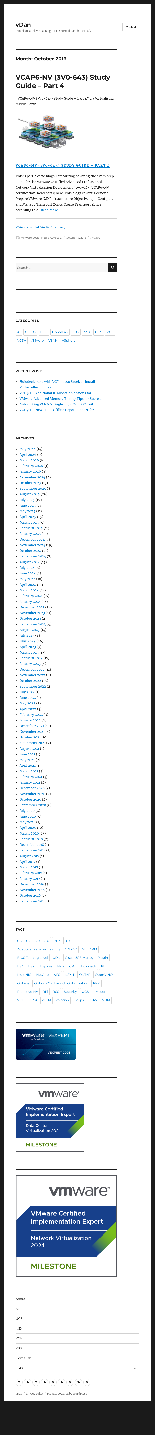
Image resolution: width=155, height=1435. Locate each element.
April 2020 (28, 828)
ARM (93, 949)
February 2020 (31, 839)
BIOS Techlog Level (32, 958)
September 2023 (33, 624)
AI (18, 332)
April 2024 (28, 585)
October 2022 (30, 681)
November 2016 (32, 890)
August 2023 (30, 630)
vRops (79, 1000)
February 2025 (31, 528)
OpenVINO (104, 975)
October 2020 (30, 799)
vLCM (46, 1000)
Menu (130, 27)
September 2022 (33, 686)
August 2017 (29, 856)
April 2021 (28, 765)
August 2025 (30, 494)
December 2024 (32, 539)
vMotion (62, 1000)
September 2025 (33, 488)
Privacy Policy (34, 1393)
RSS (56, 992)
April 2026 (28, 454)
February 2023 (31, 658)
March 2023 (29, 652)
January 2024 (30, 601)
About (21, 1299)
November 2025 (32, 477)
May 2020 (27, 822)
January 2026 (30, 471)
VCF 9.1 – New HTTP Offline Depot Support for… (58, 410)
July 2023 (27, 635)
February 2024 (31, 596)
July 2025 (27, 500)
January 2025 (30, 534)
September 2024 (33, 556)
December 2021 (32, 726)
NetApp (42, 975)
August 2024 (30, 562)
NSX (87, 332)
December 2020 (32, 788)
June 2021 (27, 754)
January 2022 (30, 720)
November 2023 (32, 613)
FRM (61, 966)
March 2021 (29, 771)
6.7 (28, 941)
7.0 (37, 941)
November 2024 (32, 545)
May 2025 (27, 511)
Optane (23, 983)
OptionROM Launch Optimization (61, 983)
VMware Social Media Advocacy (40, 227)
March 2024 (29, 590)
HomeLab (60, 332)
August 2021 (29, 748)
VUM (106, 1000)
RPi (45, 992)
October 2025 (30, 483)
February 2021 (31, 777)
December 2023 (32, 607)
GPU (72, 966)
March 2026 (29, 460)
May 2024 (27, 579)
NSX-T (69, 975)
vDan (23, 24)
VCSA (21, 340)
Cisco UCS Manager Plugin (86, 958)
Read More (49, 210)
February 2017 (31, 873)
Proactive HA (27, 992)
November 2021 (32, 732)
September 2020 (33, 805)
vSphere (69, 340)
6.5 (19, 941)
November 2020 (32, 794)
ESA (20, 966)
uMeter (99, 992)
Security (70, 992)
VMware (95, 237)
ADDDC (70, 949)
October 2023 (30, 618)
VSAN (53, 340)
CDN (56, 958)
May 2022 (27, 703)
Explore (46, 966)
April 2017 (27, 862)
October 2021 (30, 737)
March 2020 (29, 833)
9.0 (67, 941)
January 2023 (30, 664)
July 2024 (27, 568)
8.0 (46, 941)
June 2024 (28, 573)
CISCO (30, 332)
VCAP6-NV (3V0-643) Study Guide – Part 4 (63, 165)
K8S (76, 332)
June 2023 (28, 641)
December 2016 (32, 884)
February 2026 (31, 466)
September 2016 (33, 901)
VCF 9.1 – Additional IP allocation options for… (57, 393)
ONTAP (84, 975)
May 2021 (27, 760)
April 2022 (28, 709)
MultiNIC (24, 975)
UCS (98, 332)
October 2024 (30, 551)
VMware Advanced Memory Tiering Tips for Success (61, 399)
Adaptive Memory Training (38, 949)
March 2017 (29, 867)
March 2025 (29, 522)
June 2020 (28, 816)
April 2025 (28, 517)
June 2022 (28, 698)
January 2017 (30, 879)
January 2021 (30, 782)
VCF (110, 332)
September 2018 (32, 850)
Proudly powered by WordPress (67, 1393)
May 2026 (28, 449)
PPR (96, 983)
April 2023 (28, 647)
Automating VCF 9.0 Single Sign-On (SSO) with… (59, 404)
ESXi (43, 332)
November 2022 (32, 675)
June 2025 (28, 505)
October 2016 (30, 895)
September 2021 (32, 743)
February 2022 (31, 715)
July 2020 (27, 811)
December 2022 (32, 669)
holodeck (88, 966)
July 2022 (27, 692)
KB (103, 966)
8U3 (57, 941)
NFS (56, 975)
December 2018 (32, 845)
